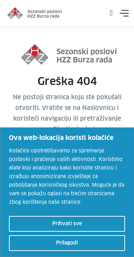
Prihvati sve (67, 223)
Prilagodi (67, 243)
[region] (67, 192)
